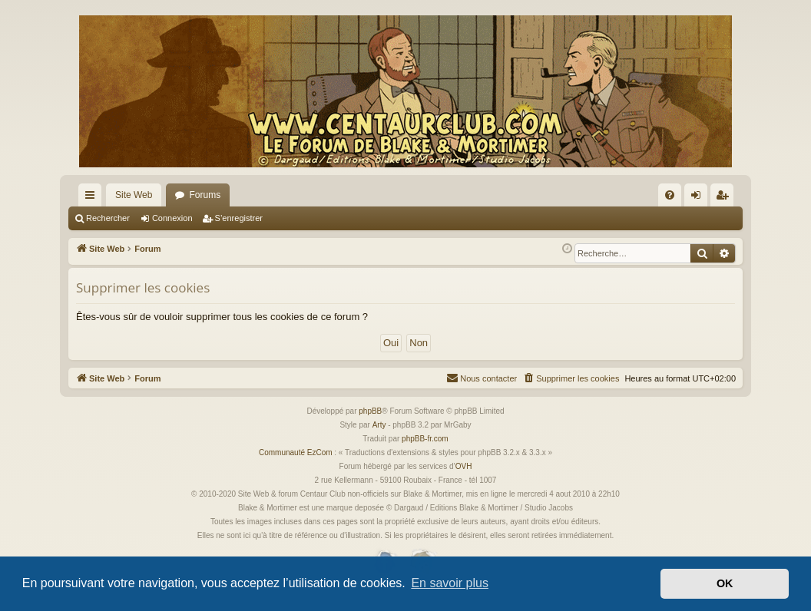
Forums (204, 195)
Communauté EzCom (296, 452)
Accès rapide (92, 198)
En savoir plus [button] (449, 583)
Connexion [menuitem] (699, 198)
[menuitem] (669, 194)
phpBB (370, 411)
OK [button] (725, 583)
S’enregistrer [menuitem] (725, 198)
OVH (463, 466)
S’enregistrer (239, 218)
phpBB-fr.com (425, 438)
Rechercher (108, 218)
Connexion (172, 218)
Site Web (133, 195)
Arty (379, 425)
